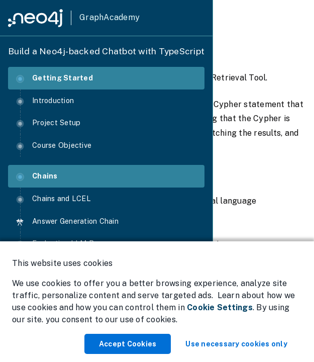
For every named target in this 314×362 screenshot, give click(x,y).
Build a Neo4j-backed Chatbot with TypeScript (106, 51)
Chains (37, 176)
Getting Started (54, 78)
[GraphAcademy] (74, 18)
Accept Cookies (128, 344)
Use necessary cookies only (236, 344)
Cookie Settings (220, 307)
